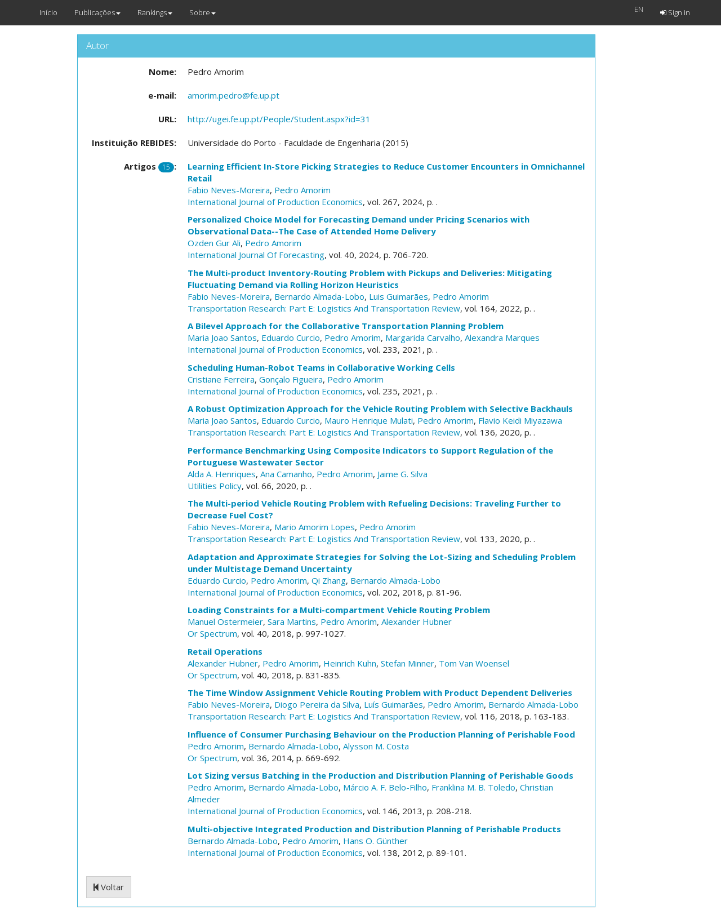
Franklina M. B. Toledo (473, 787)
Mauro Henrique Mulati (368, 420)
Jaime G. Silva (402, 474)
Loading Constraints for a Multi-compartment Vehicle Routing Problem (339, 609)
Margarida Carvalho (422, 337)
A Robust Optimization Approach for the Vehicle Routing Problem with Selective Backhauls (380, 408)
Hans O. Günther (375, 840)
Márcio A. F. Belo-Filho (385, 787)
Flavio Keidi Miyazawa (520, 420)
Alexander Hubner (416, 621)
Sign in (675, 12)
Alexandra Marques (502, 337)
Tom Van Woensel (474, 663)
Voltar (109, 887)
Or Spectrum (212, 633)
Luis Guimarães (398, 296)
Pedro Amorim (302, 190)
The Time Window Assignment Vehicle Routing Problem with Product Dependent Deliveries (380, 692)
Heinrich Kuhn (349, 663)
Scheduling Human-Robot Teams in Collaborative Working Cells (321, 367)
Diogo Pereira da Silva (316, 704)
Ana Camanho (286, 474)
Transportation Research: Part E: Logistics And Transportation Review (324, 308)
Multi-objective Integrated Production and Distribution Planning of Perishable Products (374, 828)
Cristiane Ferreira (221, 379)
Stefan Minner (407, 663)
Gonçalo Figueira (291, 379)
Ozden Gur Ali (214, 242)
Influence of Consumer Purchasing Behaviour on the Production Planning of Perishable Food (381, 734)
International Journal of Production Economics (275, 201)
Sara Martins (292, 621)
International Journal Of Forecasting (256, 254)
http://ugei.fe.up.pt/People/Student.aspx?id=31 (279, 119)
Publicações (97, 12)
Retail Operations (225, 651)
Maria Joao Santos (222, 337)
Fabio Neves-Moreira (229, 190)
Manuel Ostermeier (225, 621)
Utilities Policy (215, 485)
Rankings (154, 12)
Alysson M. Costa (376, 746)
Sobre (202, 12)
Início (48, 12)
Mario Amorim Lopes (314, 526)
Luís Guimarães (393, 704)
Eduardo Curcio (290, 337)
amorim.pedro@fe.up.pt (233, 95)
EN (638, 9)
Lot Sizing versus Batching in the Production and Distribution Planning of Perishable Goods (380, 775)
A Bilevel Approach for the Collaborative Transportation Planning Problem (346, 325)
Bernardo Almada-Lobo (319, 296)
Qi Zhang (328, 580)
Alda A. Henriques (222, 474)
